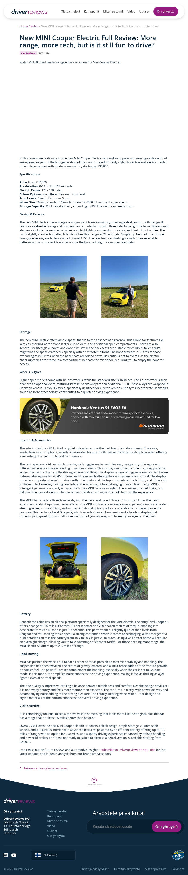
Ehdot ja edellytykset (94, 869)
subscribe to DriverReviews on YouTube (128, 750)
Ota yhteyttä (165, 11)
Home (24, 26)
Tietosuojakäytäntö (127, 869)
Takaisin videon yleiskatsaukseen (44, 768)
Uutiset (144, 11)
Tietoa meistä (70, 11)
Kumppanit (91, 11)
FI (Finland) (46, 855)
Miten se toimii (113, 11)
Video (131, 11)
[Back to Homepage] (29, 11)
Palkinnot (177, 869)
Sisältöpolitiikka (155, 869)
